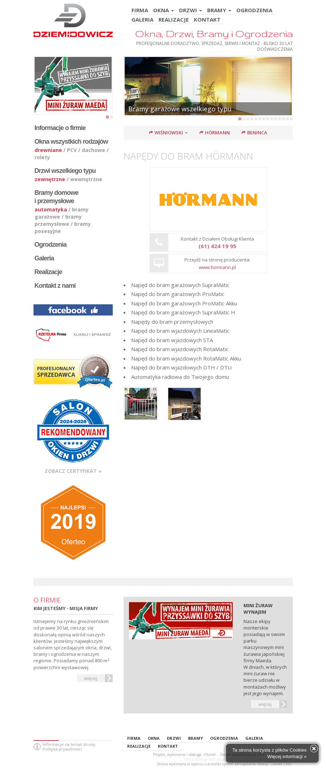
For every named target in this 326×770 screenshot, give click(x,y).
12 (283, 118)
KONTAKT (207, 20)
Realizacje (48, 272)
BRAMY (195, 738)
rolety (42, 157)
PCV (72, 150)
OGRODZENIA (254, 11)
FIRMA (139, 11)
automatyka (51, 209)
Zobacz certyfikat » (73, 470)
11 (279, 118)
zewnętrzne (50, 179)
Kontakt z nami (55, 285)
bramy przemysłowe (58, 220)
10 (275, 118)
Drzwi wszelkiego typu (65, 170)
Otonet (210, 754)
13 (287, 118)
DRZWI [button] (190, 11)
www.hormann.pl (217, 267)
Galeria (44, 258)
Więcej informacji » (287, 756)
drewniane (48, 150)
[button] (188, 132)
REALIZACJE (173, 20)
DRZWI (174, 738)
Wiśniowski (169, 132)
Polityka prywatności (62, 749)
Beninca (257, 132)
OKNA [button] (163, 11)
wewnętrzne (86, 179)
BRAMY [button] (219, 11)
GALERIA (142, 20)
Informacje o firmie (60, 127)
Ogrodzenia (51, 244)
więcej (90, 678)
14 (291, 118)
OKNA (154, 738)
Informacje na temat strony (69, 744)
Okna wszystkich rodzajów (71, 141)
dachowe (93, 150)
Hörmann (217, 132)
